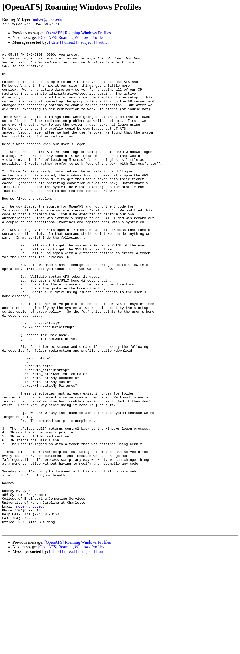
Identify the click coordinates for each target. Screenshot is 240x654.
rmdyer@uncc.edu (46, 19)
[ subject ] (86, 42)
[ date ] (55, 42)
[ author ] (104, 42)
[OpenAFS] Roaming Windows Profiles (77, 33)
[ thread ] (69, 42)
